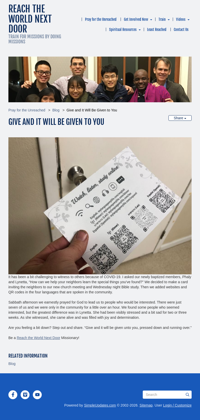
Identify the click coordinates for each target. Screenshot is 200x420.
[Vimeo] (25, 395)
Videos (180, 19)
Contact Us (181, 29)
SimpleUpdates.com (100, 405)
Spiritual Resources (123, 29)
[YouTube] (37, 395)
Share (180, 118)
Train (162, 19)
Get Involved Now (136, 19)
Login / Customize (177, 405)
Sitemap (145, 405)
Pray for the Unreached (101, 19)
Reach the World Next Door (38, 338)
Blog (56, 110)
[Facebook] (13, 395)
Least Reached (156, 29)
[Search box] (167, 395)
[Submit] (187, 395)
